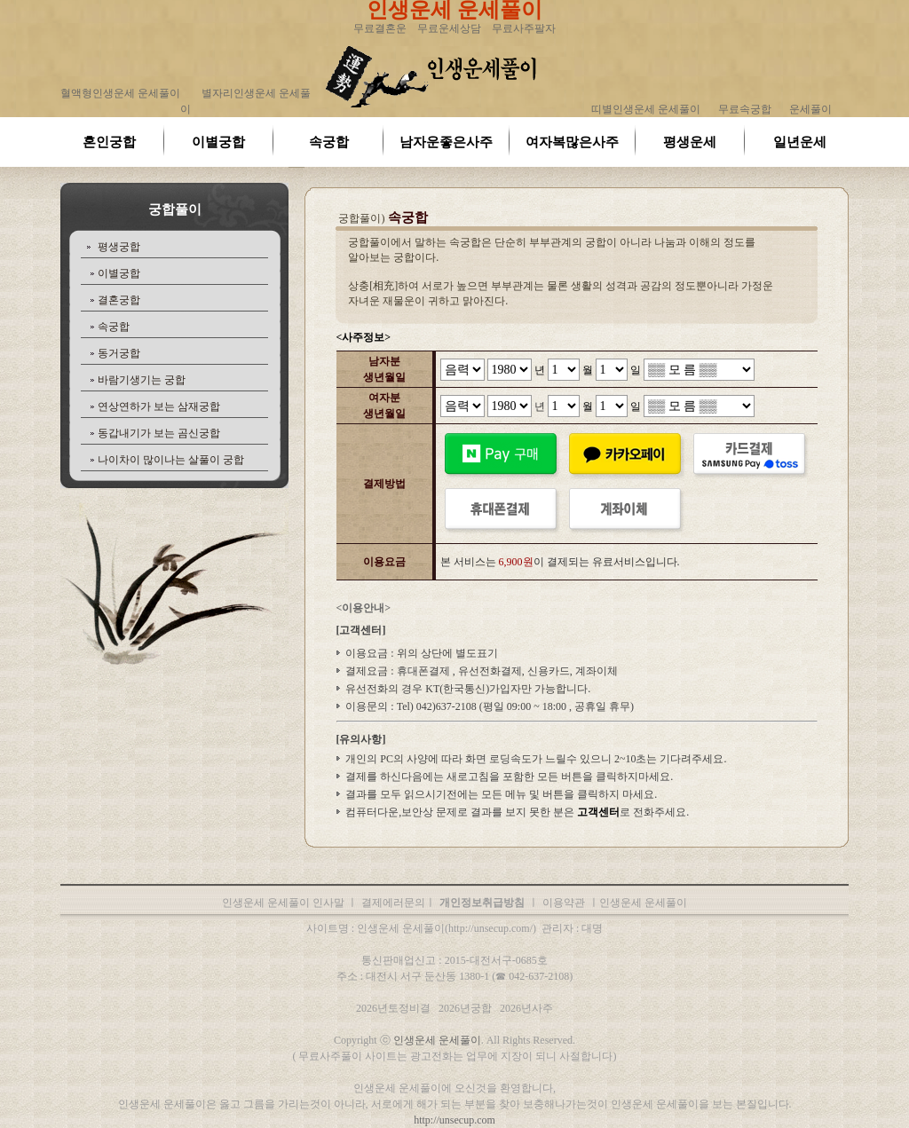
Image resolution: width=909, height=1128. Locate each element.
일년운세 (799, 142)
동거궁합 (119, 353)
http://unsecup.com (454, 1120)
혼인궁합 (109, 142)
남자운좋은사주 (446, 142)
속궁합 (329, 142)
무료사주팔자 (524, 28)
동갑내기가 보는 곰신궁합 (159, 433)
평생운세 (689, 142)
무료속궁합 (744, 109)
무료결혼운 (380, 28)
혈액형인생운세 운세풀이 (120, 93)
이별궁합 (218, 142)
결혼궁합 (119, 300)
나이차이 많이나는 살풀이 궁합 (171, 460)
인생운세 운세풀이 (437, 1040)
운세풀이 (810, 109)
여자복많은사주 (572, 142)
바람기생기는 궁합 (142, 380)
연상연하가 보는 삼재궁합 (159, 406)
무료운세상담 (449, 28)
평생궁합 (119, 247)
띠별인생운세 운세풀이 (645, 109)
